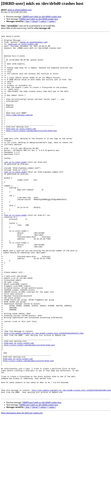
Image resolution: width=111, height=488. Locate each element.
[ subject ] (43, 21)
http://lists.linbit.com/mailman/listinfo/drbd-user (31, 150)
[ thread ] (35, 21)
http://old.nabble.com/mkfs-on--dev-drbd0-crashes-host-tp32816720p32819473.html (43, 393)
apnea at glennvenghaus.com (19, 10)
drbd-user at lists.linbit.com (23, 46)
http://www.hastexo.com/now (19, 131)
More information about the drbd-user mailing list (22, 486)
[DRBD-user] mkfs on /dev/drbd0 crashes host (41, 16)
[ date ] (28, 21)
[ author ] (52, 21)
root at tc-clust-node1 (15, 188)
